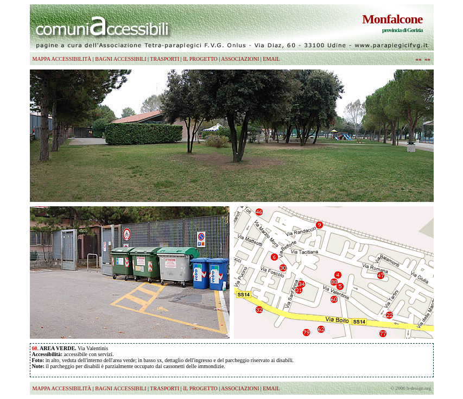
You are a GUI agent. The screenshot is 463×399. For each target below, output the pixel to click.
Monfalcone (392, 19)
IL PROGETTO (200, 59)
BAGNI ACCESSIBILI (120, 59)
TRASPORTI (164, 59)
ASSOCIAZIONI (240, 59)
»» (427, 58)
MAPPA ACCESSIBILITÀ (62, 59)
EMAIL (271, 59)
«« (419, 58)
